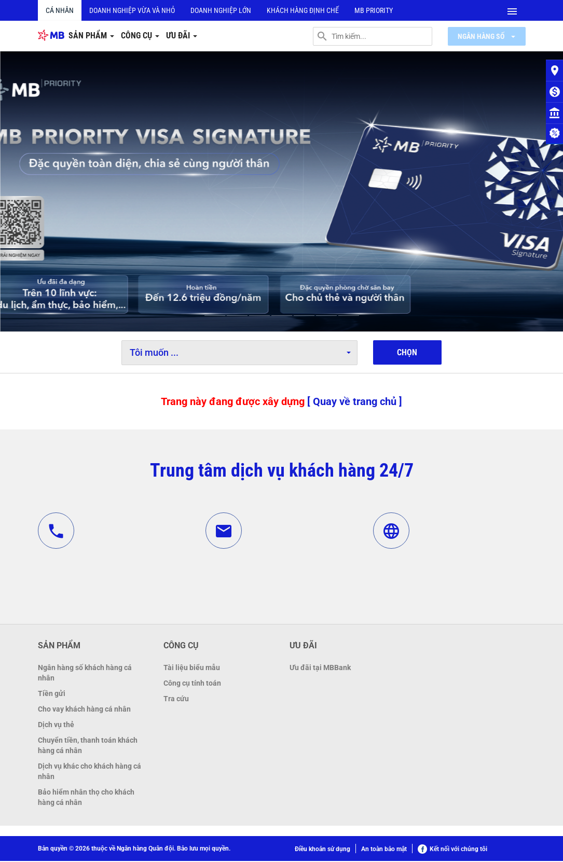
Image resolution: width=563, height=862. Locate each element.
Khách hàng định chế (303, 10)
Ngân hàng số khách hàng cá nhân (85, 673)
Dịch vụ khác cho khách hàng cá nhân (89, 772)
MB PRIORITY (373, 10)
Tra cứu (176, 700)
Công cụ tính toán (192, 684)
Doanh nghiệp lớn (220, 10)
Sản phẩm (91, 36)
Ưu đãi (181, 36)
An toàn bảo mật (384, 850)
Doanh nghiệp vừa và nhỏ (132, 10)
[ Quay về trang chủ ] (354, 402)
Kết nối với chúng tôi (452, 850)
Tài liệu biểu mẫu (191, 668)
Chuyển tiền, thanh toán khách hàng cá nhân (88, 746)
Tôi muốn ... (240, 352)
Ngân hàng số (486, 36)
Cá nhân (60, 10)
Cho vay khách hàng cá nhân (84, 710)
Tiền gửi (51, 694)
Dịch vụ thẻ (56, 725)
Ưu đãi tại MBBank (320, 668)
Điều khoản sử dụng (322, 850)
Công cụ (140, 36)
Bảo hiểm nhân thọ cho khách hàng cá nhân (86, 798)
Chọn (407, 353)
